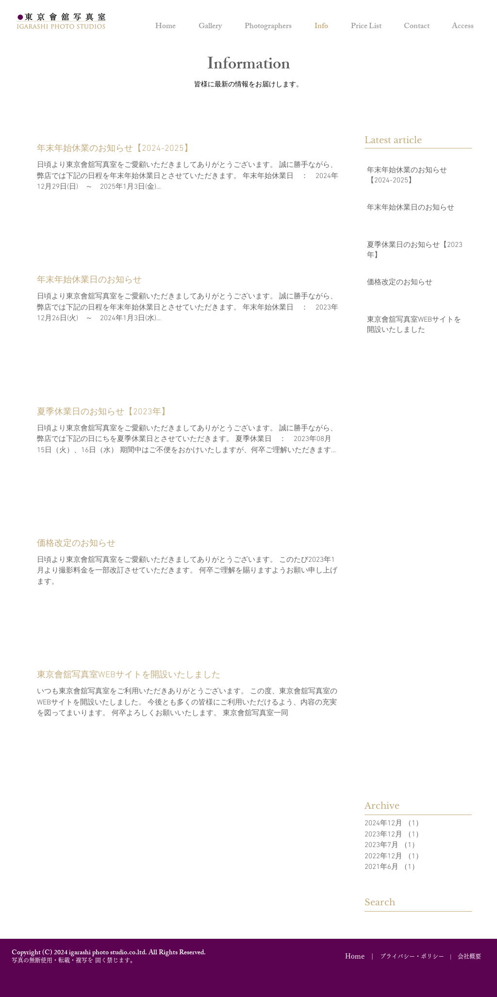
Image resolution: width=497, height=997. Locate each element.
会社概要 (469, 956)
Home (354, 956)
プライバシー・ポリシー (412, 956)
